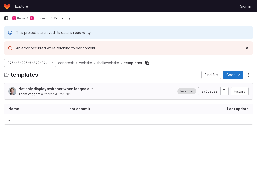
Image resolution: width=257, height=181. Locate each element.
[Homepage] (7, 6)
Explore (21, 6)
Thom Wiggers (29, 94)
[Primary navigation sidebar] (6, 18)
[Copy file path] (147, 63)
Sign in (245, 6)
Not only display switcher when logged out (55, 89)
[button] (186, 91)
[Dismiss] (247, 48)
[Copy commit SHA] (225, 91)
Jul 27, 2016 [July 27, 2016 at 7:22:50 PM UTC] (63, 94)
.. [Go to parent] (9, 119)
